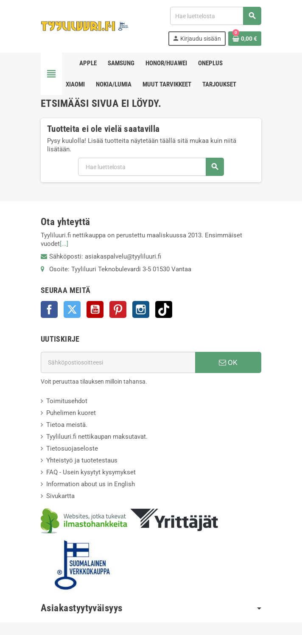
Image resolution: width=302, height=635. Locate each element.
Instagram (140, 309)
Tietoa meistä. (66, 425)
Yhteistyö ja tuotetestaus (81, 460)
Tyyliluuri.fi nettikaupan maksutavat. (97, 436)
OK (228, 362)
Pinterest (117, 309)
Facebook (49, 309)
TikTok (163, 309)
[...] (64, 244)
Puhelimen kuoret (71, 413)
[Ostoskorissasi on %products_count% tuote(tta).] (244, 38)
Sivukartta (60, 496)
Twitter (72, 309)
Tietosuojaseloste (72, 448)
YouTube (95, 309)
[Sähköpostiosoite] (118, 362)
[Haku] (215, 16)
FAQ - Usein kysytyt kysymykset (91, 472)
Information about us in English (90, 484)
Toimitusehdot (66, 401)
